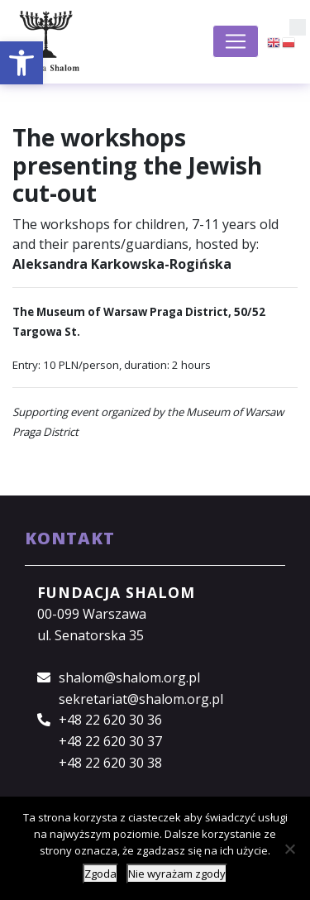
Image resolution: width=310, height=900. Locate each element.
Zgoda (100, 873)
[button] (21, 62)
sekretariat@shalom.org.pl (141, 699)
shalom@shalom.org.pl (129, 677)
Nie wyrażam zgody (177, 873)
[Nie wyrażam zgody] (289, 848)
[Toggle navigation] (235, 41)
